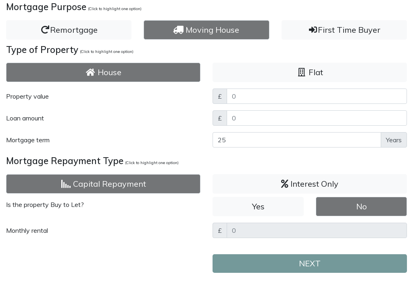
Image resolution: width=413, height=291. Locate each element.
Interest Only (309, 184)
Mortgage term (28, 140)
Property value (27, 96)
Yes (258, 206)
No (361, 206)
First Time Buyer (344, 30)
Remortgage (69, 30)
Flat (309, 72)
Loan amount (25, 118)
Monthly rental (27, 230)
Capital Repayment (103, 184)
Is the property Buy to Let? (45, 204)
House (103, 72)
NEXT (310, 263)
